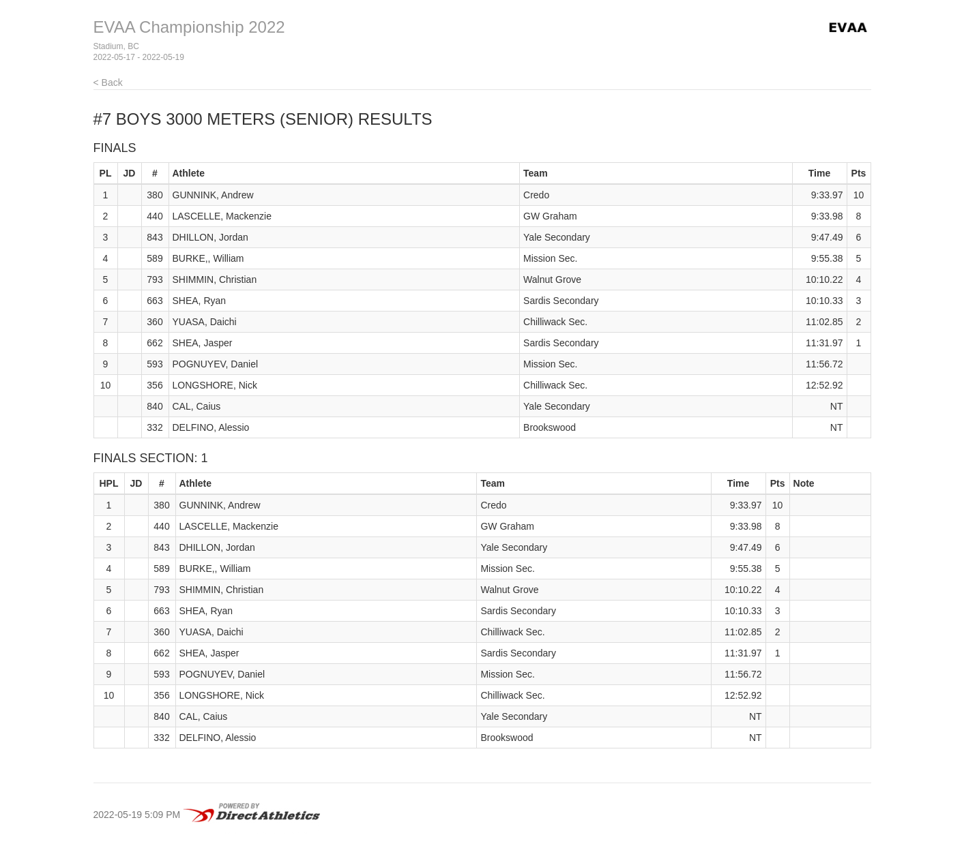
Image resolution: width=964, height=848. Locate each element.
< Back (108, 82)
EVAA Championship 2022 (189, 27)
